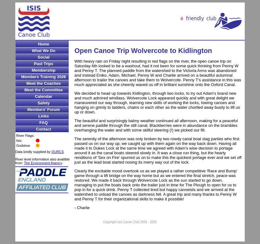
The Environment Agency (43, 163)
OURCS (57, 152)
